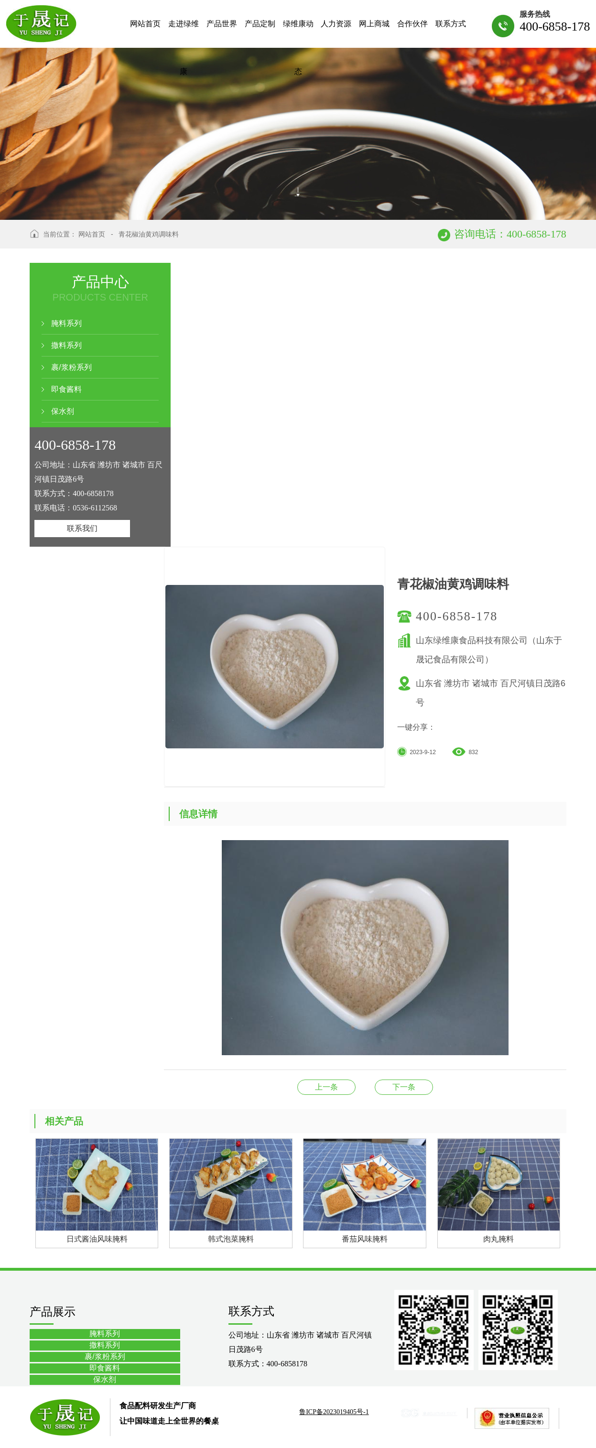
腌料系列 (66, 323)
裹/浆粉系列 (71, 367)
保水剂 (62, 411)
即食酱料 (66, 389)
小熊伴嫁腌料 (403, 1087)
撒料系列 (66, 345)
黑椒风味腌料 (326, 1087)
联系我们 (82, 528)
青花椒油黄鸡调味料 (149, 234)
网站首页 (91, 234)
